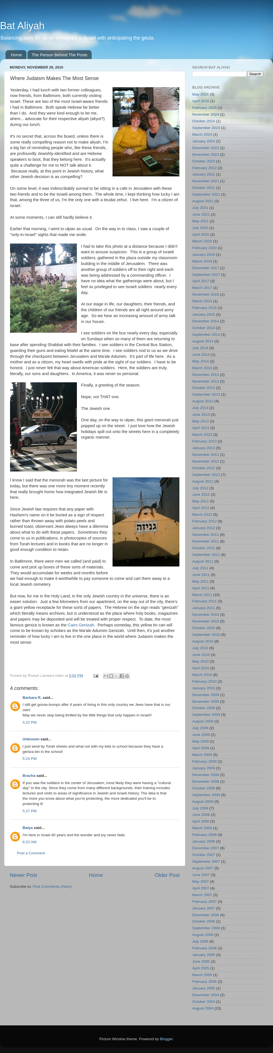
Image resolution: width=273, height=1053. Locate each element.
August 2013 (202, 401)
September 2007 (206, 861)
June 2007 (201, 875)
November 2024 (205, 114)
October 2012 (203, 468)
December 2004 (205, 995)
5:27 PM (29, 811)
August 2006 (202, 935)
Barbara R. (32, 697)
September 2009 (206, 714)
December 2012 (205, 455)
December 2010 (205, 614)
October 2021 (203, 188)
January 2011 (203, 608)
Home (16, 54)
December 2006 (205, 915)
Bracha (29, 776)
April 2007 (200, 888)
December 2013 (205, 375)
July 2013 (200, 408)
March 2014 (202, 368)
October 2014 (203, 328)
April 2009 (200, 748)
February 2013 (204, 441)
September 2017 (206, 275)
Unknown (31, 739)
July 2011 (200, 568)
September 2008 (206, 795)
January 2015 (203, 314)
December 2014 (205, 321)
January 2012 (203, 528)
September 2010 (206, 635)
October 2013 (203, 388)
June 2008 (201, 815)
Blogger (166, 1039)
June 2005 (201, 961)
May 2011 (200, 581)
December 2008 (205, 775)
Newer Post (23, 875)
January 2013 (203, 448)
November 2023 (205, 154)
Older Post (167, 875)
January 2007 (203, 908)
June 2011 (201, 575)
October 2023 (203, 161)
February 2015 (204, 308)
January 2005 (203, 988)
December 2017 (205, 268)
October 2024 (203, 121)
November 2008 (205, 781)
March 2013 (202, 434)
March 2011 (202, 595)
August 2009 (202, 721)
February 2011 (204, 601)
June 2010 (201, 655)
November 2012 (205, 461)
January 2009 (203, 768)
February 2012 (204, 521)
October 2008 (203, 788)
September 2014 (206, 334)
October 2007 (203, 855)
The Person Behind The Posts (59, 54)
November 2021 (205, 181)
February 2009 (204, 761)
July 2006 (200, 941)
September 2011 (206, 555)
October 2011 (203, 548)
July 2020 (200, 228)
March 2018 (202, 261)
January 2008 (203, 841)
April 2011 (200, 588)
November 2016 (205, 294)
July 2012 (200, 488)
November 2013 (205, 381)
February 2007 (204, 901)
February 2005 (204, 981)
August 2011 (202, 561)
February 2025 (204, 108)
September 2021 (206, 194)
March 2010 (202, 675)
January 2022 (203, 174)
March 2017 (202, 288)
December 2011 (205, 534)
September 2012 (206, 475)
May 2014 (200, 361)
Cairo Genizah (81, 625)
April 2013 (200, 428)
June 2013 (201, 414)
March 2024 (202, 134)
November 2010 (205, 621)
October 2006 (203, 921)
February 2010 (204, 681)
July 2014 (200, 348)
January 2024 (203, 141)
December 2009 (205, 695)
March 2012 (202, 514)
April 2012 (200, 508)
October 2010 (203, 628)
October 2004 (203, 1002)
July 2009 (200, 728)
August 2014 (202, 341)
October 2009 (203, 708)
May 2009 (200, 741)
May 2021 (200, 221)
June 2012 (201, 494)
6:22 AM (29, 842)
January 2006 (203, 955)
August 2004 (202, 1008)
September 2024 (206, 128)
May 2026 (200, 94)
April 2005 (200, 968)
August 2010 (202, 641)
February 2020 (204, 248)
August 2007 (202, 868)
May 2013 (200, 421)
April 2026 (200, 101)
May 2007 (200, 881)
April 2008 (200, 821)
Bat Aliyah (22, 25)
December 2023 (205, 148)
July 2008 (200, 808)
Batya (28, 828)
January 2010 (203, 688)
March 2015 (202, 301)
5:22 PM (29, 722)
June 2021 (201, 214)
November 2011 (205, 541)
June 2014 (201, 354)
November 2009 (205, 701)
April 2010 (200, 668)
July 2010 (200, 648)
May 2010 (200, 661)
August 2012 (202, 481)
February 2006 (204, 948)
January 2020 (203, 254)
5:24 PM (29, 759)
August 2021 (202, 201)
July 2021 (200, 208)
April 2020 (200, 234)
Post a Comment (31, 853)
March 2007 (202, 895)
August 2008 (202, 801)
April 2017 (200, 281)
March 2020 (202, 241)
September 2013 (206, 394)
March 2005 (202, 975)
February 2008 (204, 835)
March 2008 (202, 828)
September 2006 (206, 928)
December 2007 (205, 848)
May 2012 (200, 501)
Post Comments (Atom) (52, 886)
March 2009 (202, 755)
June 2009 (201, 735)
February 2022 (204, 168)
